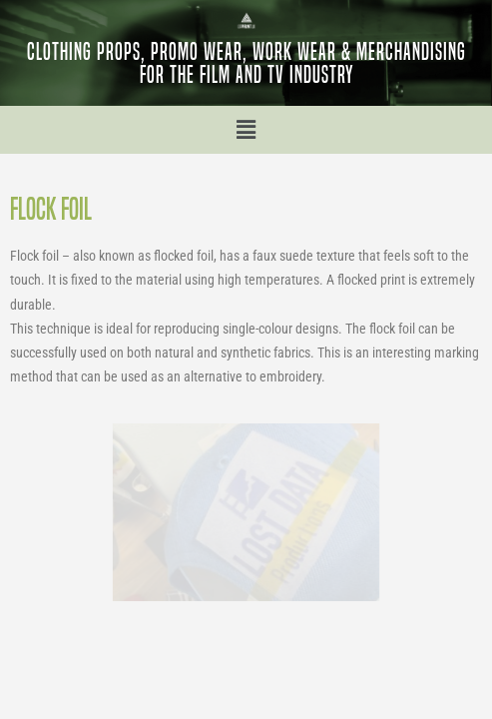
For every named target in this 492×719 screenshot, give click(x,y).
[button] (245, 130)
